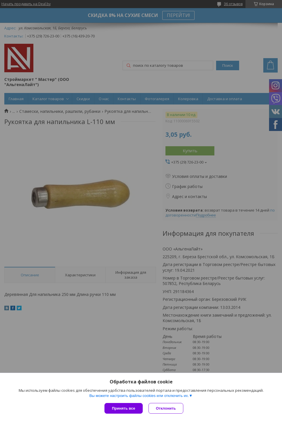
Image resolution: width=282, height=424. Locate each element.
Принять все (123, 408)
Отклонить (166, 408)
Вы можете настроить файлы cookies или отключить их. (139, 395)
